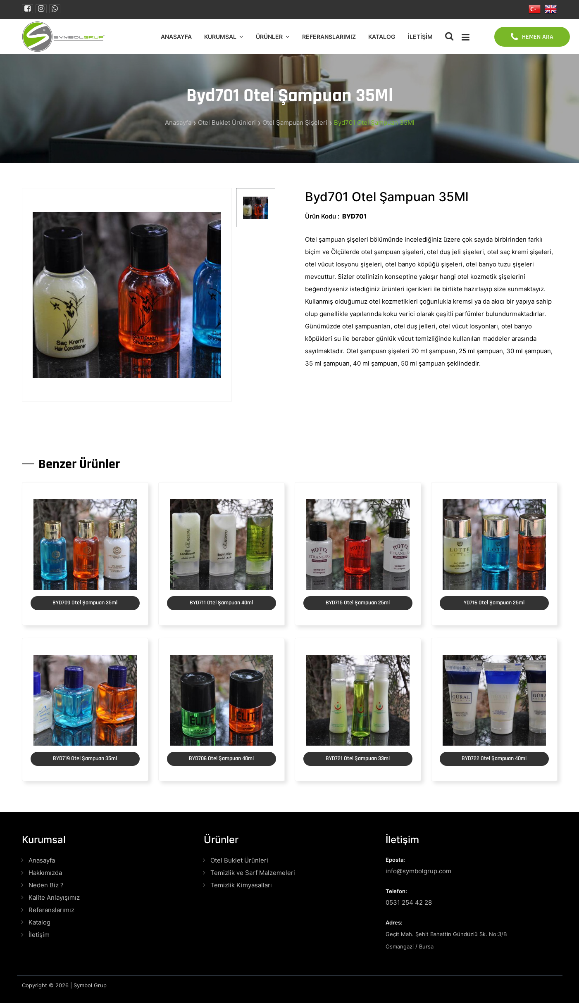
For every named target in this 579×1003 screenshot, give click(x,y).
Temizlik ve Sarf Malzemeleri (252, 873)
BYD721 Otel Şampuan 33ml (358, 758)
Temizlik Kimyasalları (241, 885)
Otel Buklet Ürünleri (227, 122)
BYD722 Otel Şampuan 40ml (494, 758)
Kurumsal (220, 36)
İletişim (420, 36)
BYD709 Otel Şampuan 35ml (84, 602)
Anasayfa (176, 36)
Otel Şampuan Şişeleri (294, 122)
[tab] (255, 207)
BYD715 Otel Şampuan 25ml (358, 602)
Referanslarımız (329, 36)
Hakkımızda (45, 873)
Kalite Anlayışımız (54, 897)
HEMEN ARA (532, 36)
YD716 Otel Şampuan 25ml (494, 602)
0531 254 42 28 (409, 902)
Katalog (382, 36)
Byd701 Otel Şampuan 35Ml (374, 122)
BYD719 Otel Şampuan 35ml (85, 758)
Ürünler (269, 36)
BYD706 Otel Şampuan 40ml (221, 758)
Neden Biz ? (46, 885)
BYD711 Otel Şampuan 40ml (221, 602)
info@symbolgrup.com (418, 871)
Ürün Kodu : (322, 216)
